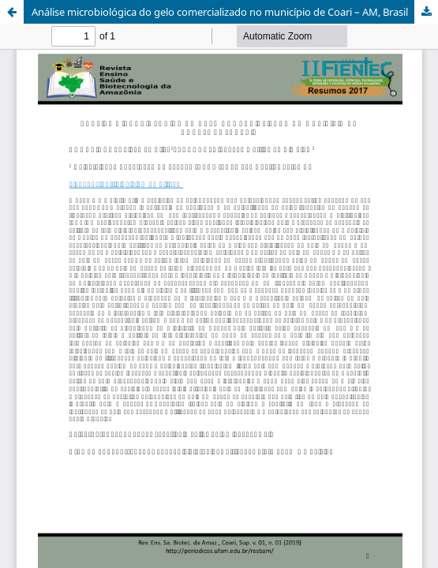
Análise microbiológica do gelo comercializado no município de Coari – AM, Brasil (220, 12)
